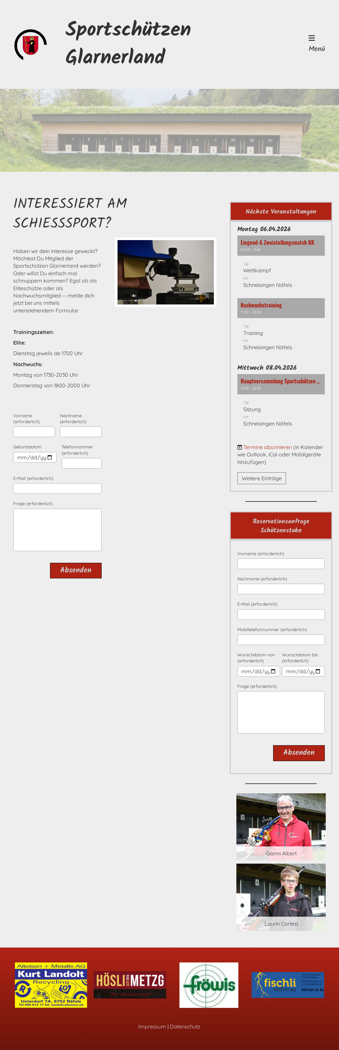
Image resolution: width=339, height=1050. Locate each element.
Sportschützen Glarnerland (128, 44)
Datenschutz (185, 1026)
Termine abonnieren (267, 447)
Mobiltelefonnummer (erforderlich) (272, 629)
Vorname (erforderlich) (26, 418)
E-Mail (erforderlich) (33, 478)
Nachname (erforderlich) (73, 418)
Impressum (152, 1026)
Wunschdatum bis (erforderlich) (300, 657)
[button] (281, 265)
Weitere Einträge (262, 478)
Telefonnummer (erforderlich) (77, 449)
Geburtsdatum (27, 446)
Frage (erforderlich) (33, 503)
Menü (317, 44)
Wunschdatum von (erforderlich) (256, 657)
